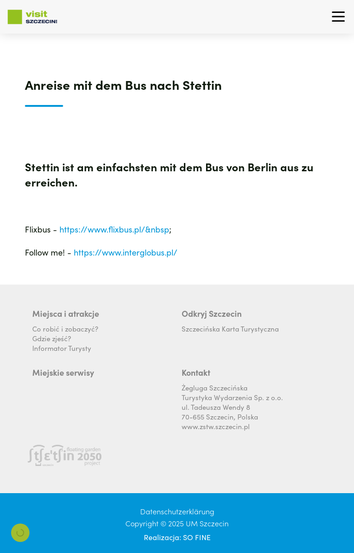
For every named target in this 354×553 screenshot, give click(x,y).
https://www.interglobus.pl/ (125, 252)
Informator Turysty (61, 348)
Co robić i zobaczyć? (65, 328)
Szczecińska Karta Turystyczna (230, 328)
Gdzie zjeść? (51, 338)
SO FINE (197, 537)
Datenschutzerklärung (177, 511)
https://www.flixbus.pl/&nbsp (114, 229)
